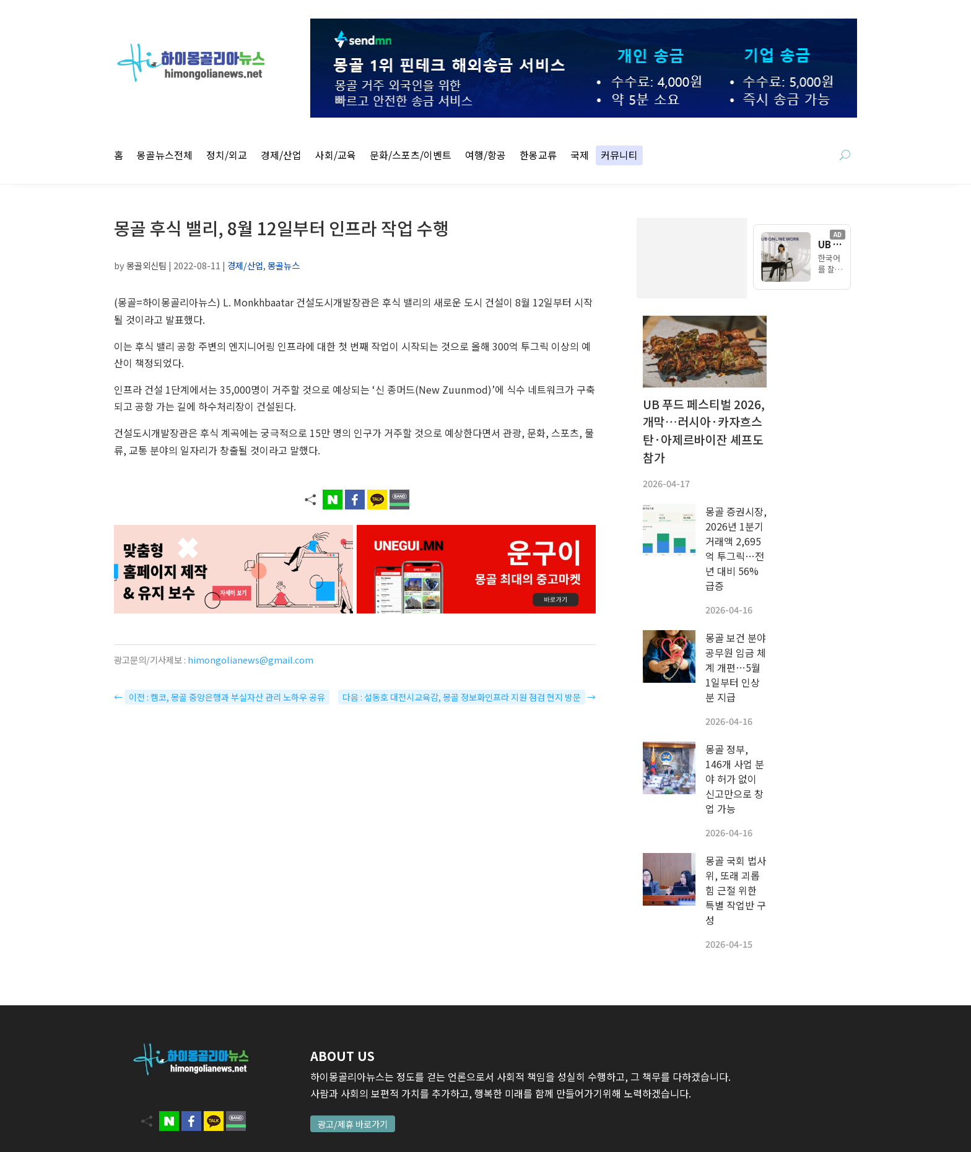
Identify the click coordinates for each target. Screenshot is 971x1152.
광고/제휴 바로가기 (353, 1123)
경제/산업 (281, 156)
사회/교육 (335, 156)
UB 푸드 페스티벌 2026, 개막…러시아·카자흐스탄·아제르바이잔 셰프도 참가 (704, 431)
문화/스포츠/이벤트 (410, 156)
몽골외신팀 (146, 265)
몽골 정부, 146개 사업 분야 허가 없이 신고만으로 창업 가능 (734, 779)
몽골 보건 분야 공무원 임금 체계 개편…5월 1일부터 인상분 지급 (735, 667)
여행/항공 (485, 156)
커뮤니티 (619, 156)
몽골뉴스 (284, 265)
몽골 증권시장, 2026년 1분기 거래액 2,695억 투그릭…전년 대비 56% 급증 (736, 548)
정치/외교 (226, 156)
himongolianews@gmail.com (250, 659)
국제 (579, 156)
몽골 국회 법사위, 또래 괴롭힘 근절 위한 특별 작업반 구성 (735, 890)
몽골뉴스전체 (165, 156)
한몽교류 (538, 156)
